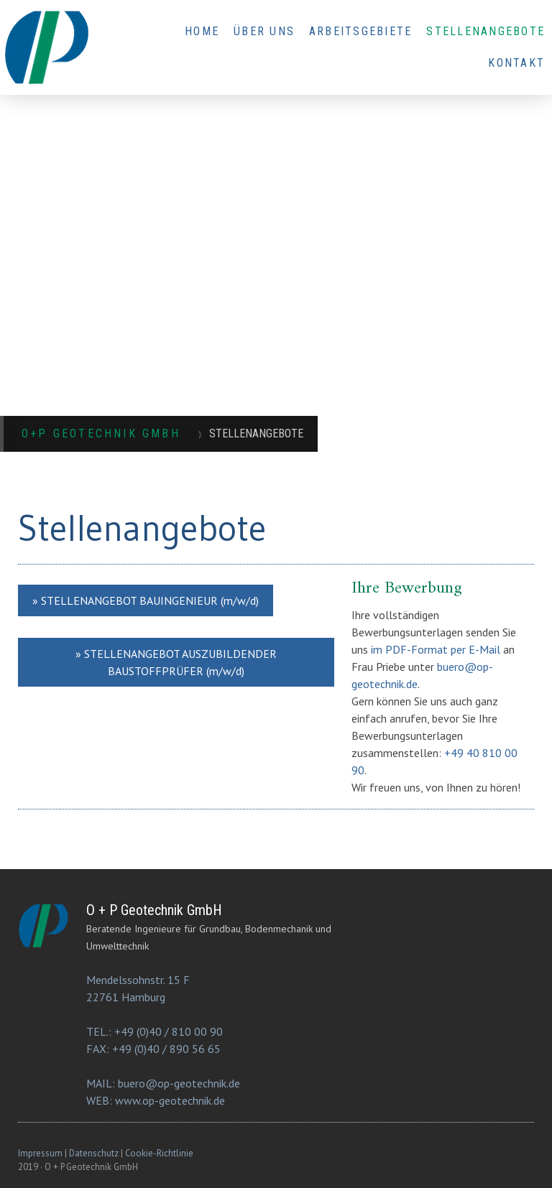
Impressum (40, 1153)
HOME (202, 31)
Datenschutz (94, 1153)
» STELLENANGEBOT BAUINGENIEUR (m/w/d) (145, 600)
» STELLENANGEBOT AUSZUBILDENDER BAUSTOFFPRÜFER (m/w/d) (176, 662)
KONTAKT (516, 63)
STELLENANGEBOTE (485, 31)
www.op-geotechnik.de (170, 1100)
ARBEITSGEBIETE (360, 31)
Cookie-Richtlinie (159, 1153)
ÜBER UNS (264, 31)
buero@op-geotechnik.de (179, 1083)
